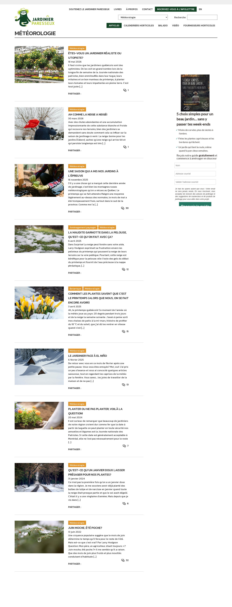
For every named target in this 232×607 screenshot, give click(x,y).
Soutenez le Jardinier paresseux (89, 9)
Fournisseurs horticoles (199, 25)
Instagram (210, 9)
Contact (147, 9)
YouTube (215, 9)
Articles (114, 25)
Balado (163, 25)
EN (200, 9)
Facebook (206, 9)
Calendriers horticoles (139, 25)
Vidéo (175, 25)
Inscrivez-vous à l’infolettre (175, 9)
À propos (132, 9)
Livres (118, 9)
